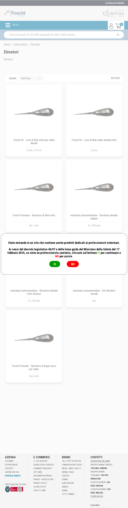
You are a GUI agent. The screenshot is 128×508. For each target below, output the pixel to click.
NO (73, 264)
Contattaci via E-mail (100, 461)
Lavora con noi (12, 472)
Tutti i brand (68, 494)
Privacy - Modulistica (43, 479)
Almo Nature (68, 483)
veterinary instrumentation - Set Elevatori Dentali (94, 292)
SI (55, 264)
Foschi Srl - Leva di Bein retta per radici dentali (34, 141)
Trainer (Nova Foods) (72, 465)
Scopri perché (11, 465)
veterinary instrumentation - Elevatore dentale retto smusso (34, 292)
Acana (64, 490)
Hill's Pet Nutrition (71, 461)
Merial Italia (68, 472)
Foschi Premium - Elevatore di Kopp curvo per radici (34, 367)
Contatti (9, 468)
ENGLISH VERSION (115, 3)
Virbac (65, 479)
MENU (12, 25)
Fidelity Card (40, 490)
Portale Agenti (12, 476)
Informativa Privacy (43, 476)
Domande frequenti (43, 468)
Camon (65, 487)
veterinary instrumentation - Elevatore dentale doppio (94, 217)
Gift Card (38, 472)
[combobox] (31, 78)
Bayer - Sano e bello (71, 468)
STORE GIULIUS (96, 496)
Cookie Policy (40, 487)
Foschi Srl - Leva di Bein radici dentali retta (94, 140)
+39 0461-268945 (98, 468)
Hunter (65, 476)
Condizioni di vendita (44, 465)
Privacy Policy (40, 483)
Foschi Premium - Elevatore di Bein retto (34, 215)
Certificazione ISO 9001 (15, 484)
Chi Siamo (9, 461)
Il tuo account (41, 461)
